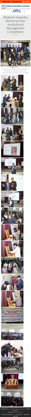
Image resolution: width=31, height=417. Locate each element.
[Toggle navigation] (24, 12)
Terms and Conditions (7, 414)
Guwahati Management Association (16, 409)
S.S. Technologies (18, 412)
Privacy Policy (18, 414)
